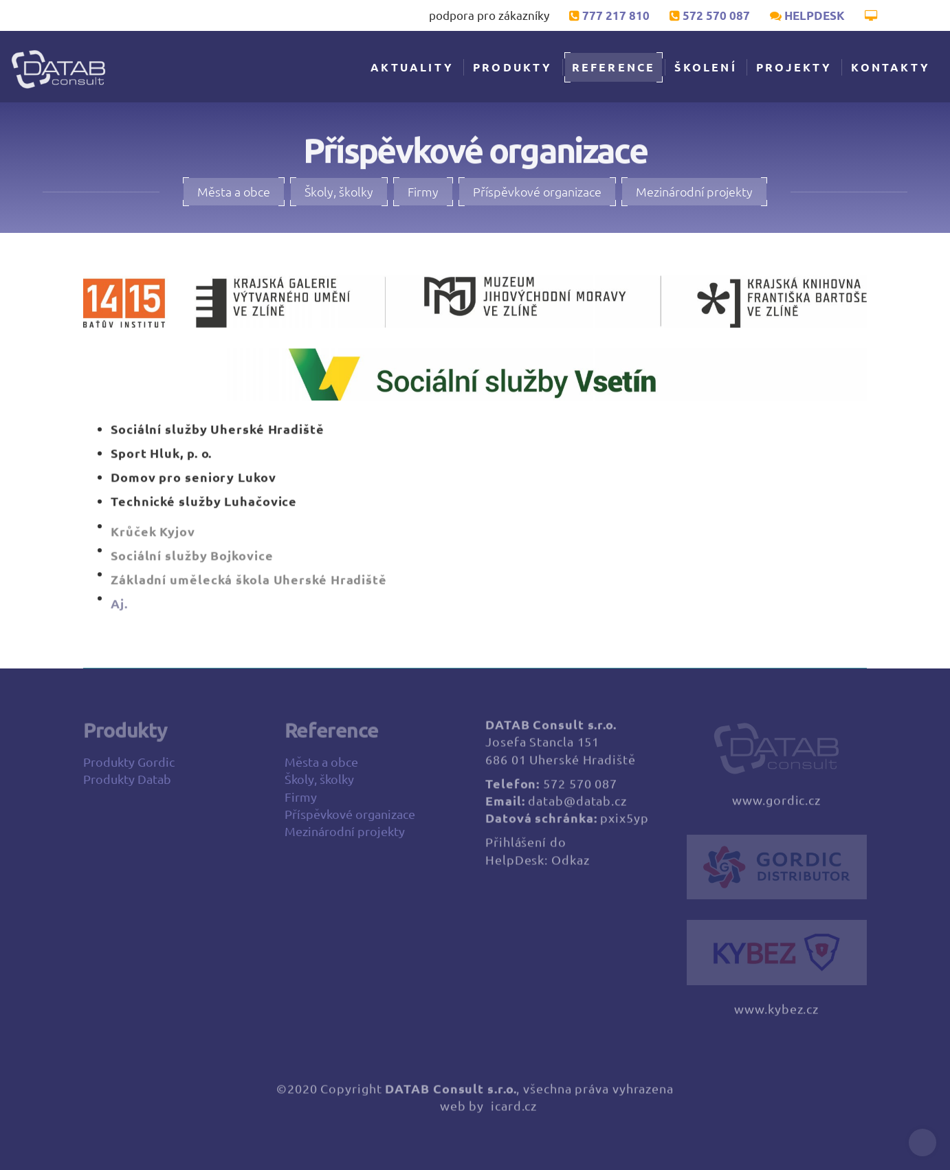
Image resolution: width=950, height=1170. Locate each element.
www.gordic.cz (776, 807)
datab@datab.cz (577, 807)
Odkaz (570, 866)
